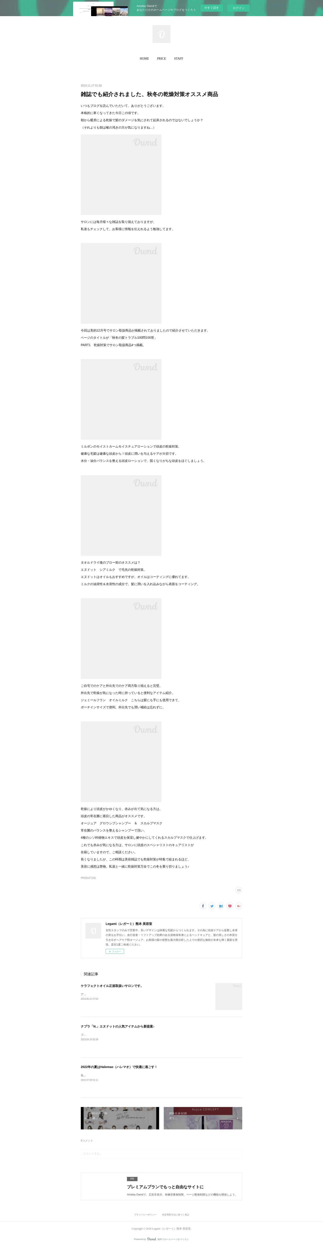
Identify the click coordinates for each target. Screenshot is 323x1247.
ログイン (238, 8)
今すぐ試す (211, 7)
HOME (144, 58)
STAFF (178, 58)
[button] (144, 58)
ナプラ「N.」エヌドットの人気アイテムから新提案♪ (118, 1026)
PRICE (161, 58)
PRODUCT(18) (88, 878)
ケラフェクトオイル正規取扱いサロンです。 (112, 986)
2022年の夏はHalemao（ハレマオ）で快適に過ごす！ (119, 1067)
